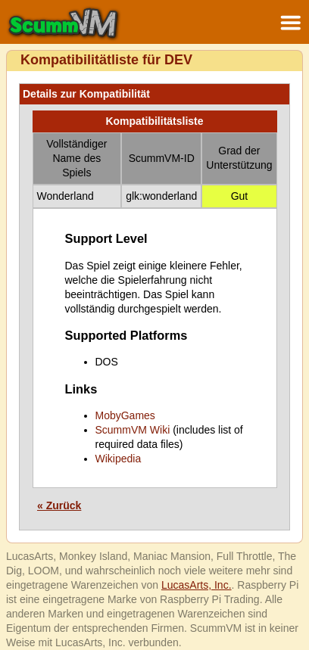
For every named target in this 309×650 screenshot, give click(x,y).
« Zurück (59, 505)
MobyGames (125, 415)
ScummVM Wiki (132, 430)
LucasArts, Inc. (196, 585)
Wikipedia (118, 459)
